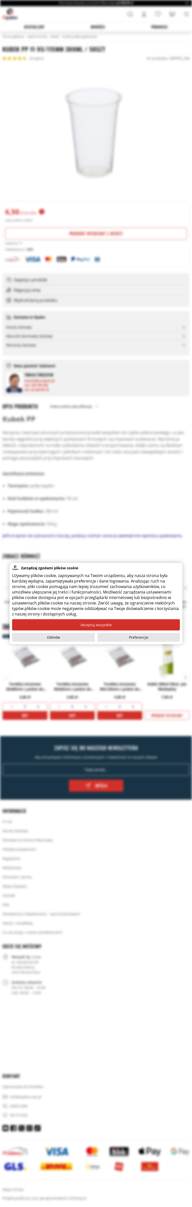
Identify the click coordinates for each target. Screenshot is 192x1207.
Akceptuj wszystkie (96, 624)
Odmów (53, 637)
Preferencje (138, 637)
